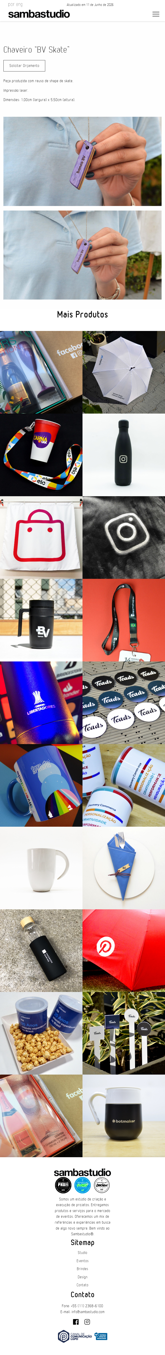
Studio (82, 1253)
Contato (82, 1285)
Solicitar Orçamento (24, 66)
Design (83, 1277)
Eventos (83, 1261)
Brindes (82, 1269)
